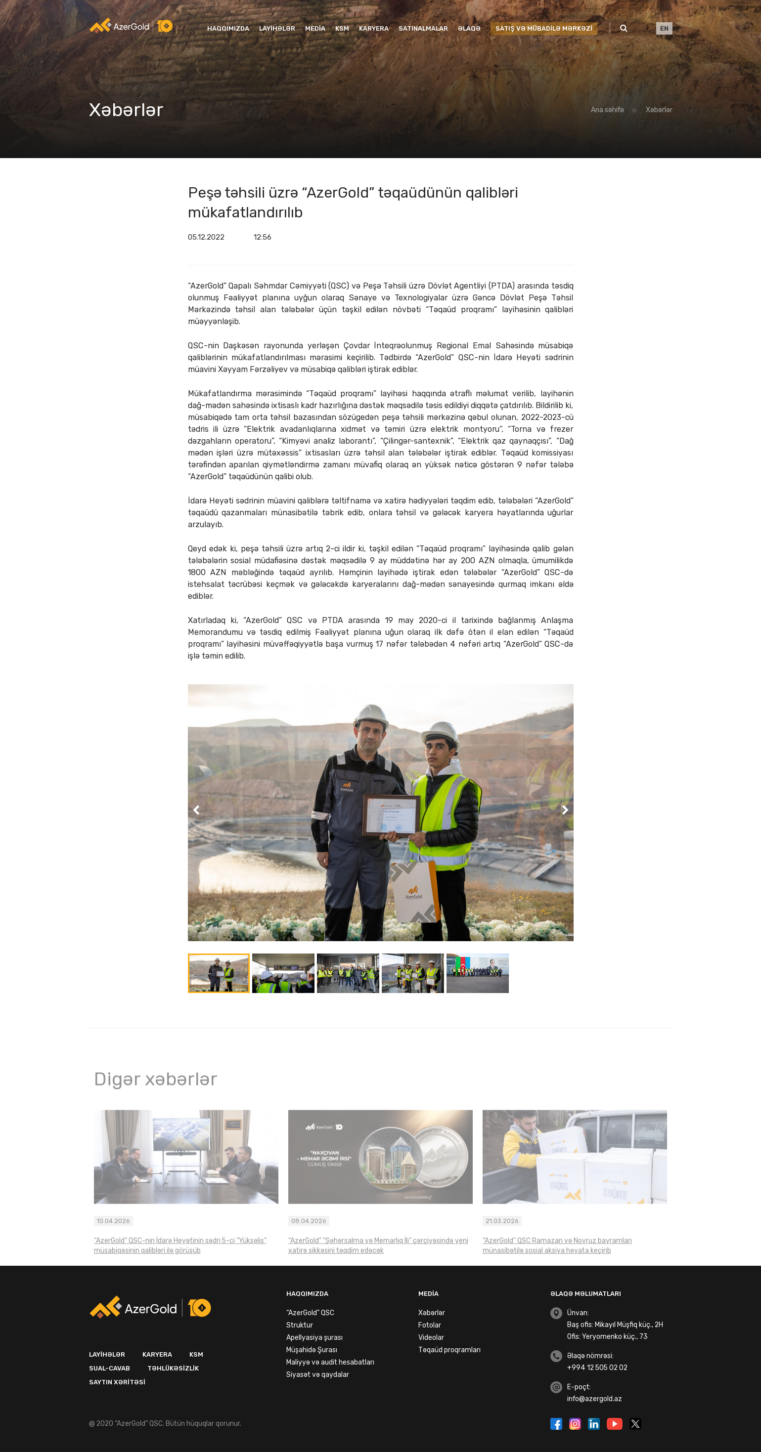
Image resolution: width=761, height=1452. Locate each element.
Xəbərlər (659, 110)
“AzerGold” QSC (310, 1313)
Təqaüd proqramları (449, 1350)
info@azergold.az (594, 1399)
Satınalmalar (423, 28)
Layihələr (277, 28)
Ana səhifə (607, 110)
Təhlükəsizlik (173, 1368)
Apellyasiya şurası (314, 1337)
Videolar (431, 1337)
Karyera (374, 28)
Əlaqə (469, 28)
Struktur (299, 1325)
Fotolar (429, 1325)
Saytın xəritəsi (117, 1382)
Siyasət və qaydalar (317, 1374)
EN (664, 28)
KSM (342, 28)
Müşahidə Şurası (311, 1350)
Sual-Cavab (109, 1368)
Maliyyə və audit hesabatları (330, 1362)
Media (315, 28)
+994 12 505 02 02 (597, 1368)
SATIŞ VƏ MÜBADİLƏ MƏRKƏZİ (543, 28)
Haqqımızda (228, 28)
